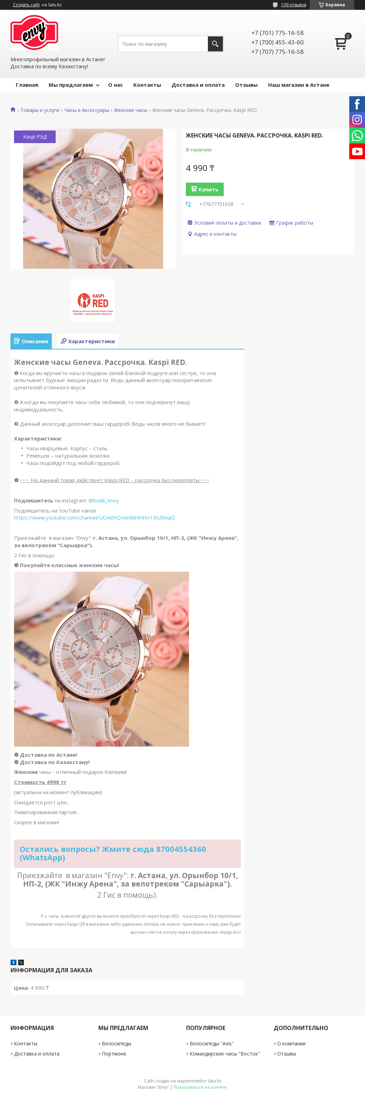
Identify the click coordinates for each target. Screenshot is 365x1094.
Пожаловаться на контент (200, 1087)
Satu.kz (214, 1081)
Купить (208, 189)
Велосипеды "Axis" (212, 1043)
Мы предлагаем (71, 84)
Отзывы (246, 84)
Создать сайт (26, 4)
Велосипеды (116, 1043)
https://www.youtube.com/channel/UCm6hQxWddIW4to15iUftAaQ (94, 517)
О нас (115, 84)
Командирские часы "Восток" (225, 1053)
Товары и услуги (39, 110)
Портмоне (114, 1053)
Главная (27, 84)
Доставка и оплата (198, 84)
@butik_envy (104, 500)
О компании (291, 1043)
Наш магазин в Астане (298, 84)
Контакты (147, 84)
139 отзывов (293, 5)
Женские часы (130, 110)
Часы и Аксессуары (86, 110)
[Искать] (215, 43)
